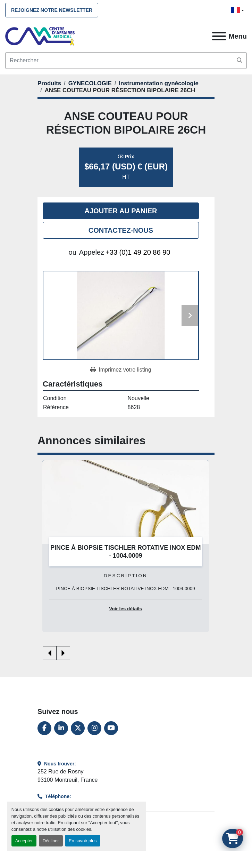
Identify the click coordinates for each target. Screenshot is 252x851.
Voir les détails (125, 608)
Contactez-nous (121, 230)
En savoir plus (82, 840)
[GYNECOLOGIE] (90, 83)
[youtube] (111, 728)
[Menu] (219, 36)
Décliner (51, 840)
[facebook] (44, 728)
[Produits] (49, 83)
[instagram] (94, 728)
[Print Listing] (120, 369)
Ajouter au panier (121, 211)
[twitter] (78, 728)
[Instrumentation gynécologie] (158, 83)
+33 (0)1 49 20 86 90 (138, 252)
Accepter (24, 840)
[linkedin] (61, 728)
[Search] (126, 60)
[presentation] (50, 653)
